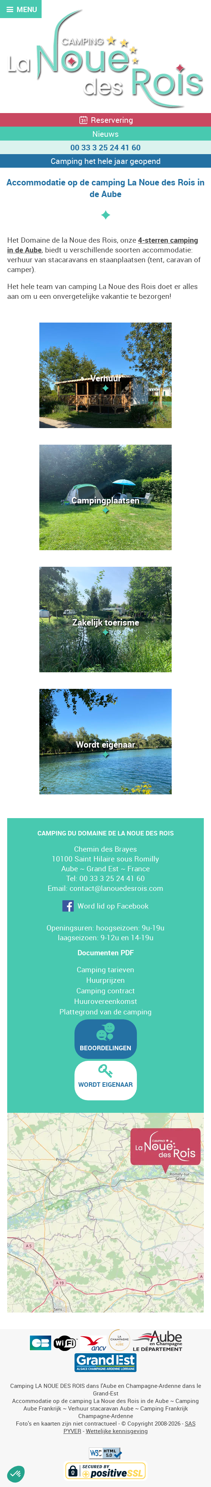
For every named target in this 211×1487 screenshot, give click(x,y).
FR (160, 13)
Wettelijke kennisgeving (117, 1431)
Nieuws (105, 134)
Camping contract (105, 991)
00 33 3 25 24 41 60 (105, 147)
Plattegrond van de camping (105, 1012)
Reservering (105, 120)
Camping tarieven (105, 970)
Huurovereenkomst (105, 1001)
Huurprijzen (105, 980)
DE (189, 13)
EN (175, 13)
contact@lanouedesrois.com (116, 888)
